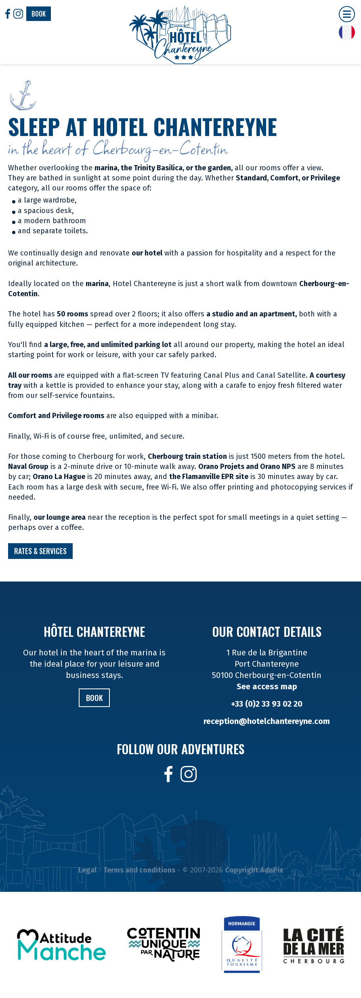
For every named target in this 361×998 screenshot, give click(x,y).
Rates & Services (40, 551)
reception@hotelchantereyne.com (267, 721)
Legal (87, 870)
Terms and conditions (139, 870)
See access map (267, 686)
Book (38, 14)
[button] (347, 14)
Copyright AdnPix (254, 870)
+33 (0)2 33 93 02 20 (266, 704)
